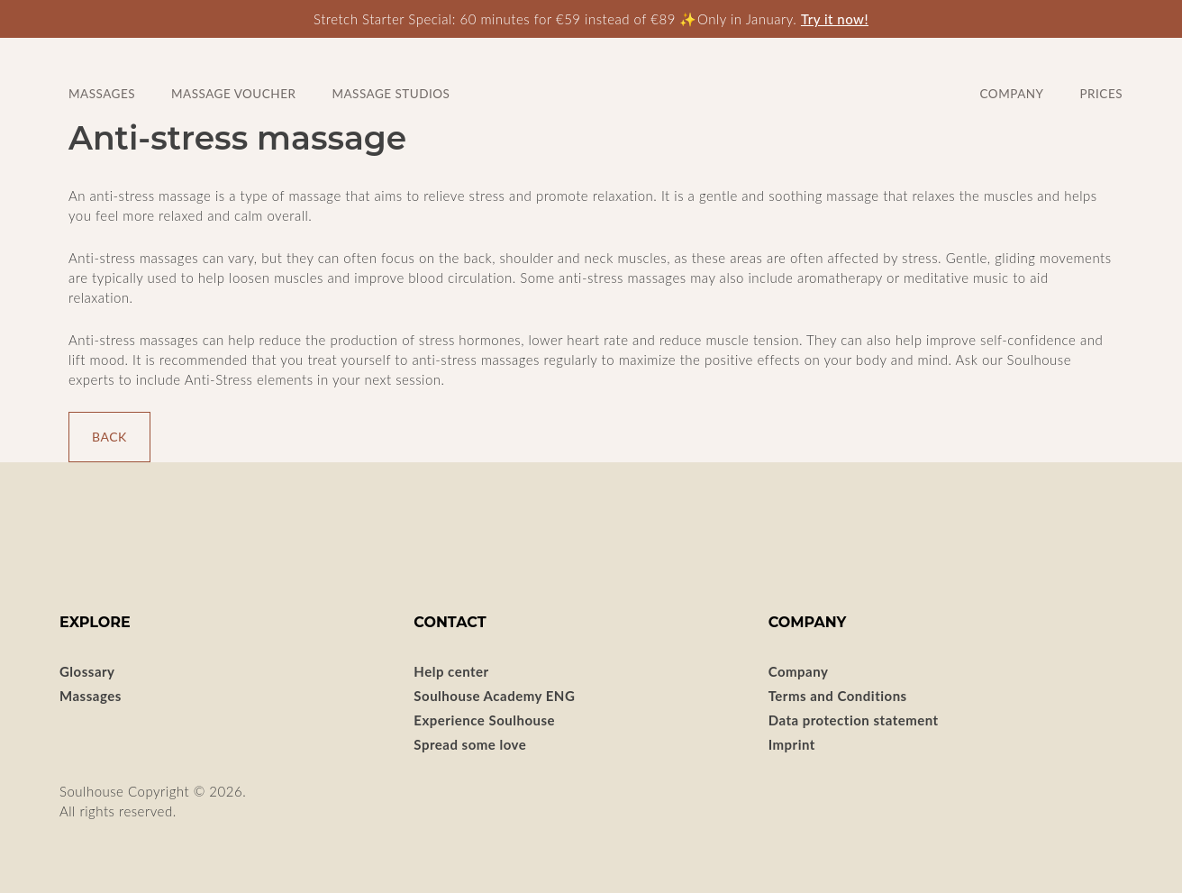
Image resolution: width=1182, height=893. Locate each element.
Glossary (87, 671)
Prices (1101, 94)
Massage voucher (233, 94)
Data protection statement (853, 720)
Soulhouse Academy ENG (494, 696)
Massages (90, 696)
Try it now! (834, 19)
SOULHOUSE (591, 75)
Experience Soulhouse (484, 720)
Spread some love (470, 744)
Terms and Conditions (837, 696)
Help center (451, 671)
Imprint (791, 744)
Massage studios (391, 94)
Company (1012, 94)
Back (109, 436)
